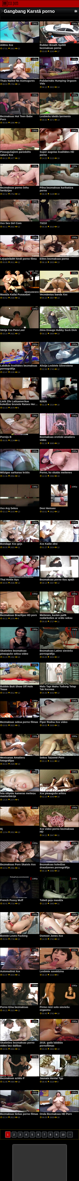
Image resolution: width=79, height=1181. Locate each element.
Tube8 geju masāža (51, 900)
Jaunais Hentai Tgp (51, 1078)
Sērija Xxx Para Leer (12, 330)
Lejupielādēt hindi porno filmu (18, 258)
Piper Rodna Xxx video (54, 722)
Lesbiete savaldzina (52, 971)
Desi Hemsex (48, 508)
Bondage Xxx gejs (11, 543)
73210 (43, 223)
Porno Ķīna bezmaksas (14, 1007)
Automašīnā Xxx (10, 971)
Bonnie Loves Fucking (13, 935)
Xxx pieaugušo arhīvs (53, 793)
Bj (1, 828)
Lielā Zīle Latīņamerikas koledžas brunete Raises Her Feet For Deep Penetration (17, 404)
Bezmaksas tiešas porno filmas (19, 1114)
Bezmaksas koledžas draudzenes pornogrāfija (55, 866)
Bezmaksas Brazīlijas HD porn (18, 615)
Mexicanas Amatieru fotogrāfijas (12, 759)
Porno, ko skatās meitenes (56, 472)
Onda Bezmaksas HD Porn (56, 1114)
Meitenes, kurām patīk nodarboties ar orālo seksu (56, 617)
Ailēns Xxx (6, 45)
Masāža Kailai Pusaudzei (15, 294)
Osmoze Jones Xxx (51, 935)
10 (63, 1134)
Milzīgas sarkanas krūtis (15, 472)
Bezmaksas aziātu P (12, 1078)
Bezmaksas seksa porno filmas (19, 722)
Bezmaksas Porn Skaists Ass (18, 864)
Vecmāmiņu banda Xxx (54, 294)
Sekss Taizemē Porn (52, 757)
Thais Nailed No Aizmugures (17, 80)
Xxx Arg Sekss (9, 508)
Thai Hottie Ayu (9, 579)
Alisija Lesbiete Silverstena (56, 365)
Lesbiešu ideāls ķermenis (55, 116)
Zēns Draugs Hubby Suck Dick (58, 330)
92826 (43, 401)
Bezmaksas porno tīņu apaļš (57, 579)
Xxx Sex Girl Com (11, 223)
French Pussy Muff (11, 900)
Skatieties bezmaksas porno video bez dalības (17, 1044)
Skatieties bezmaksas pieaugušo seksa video (14, 652)
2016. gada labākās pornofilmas (51, 1044)
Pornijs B (5, 437)
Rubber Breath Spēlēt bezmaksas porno (53, 46)
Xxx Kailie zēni (49, 543)
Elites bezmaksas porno (54, 258)
